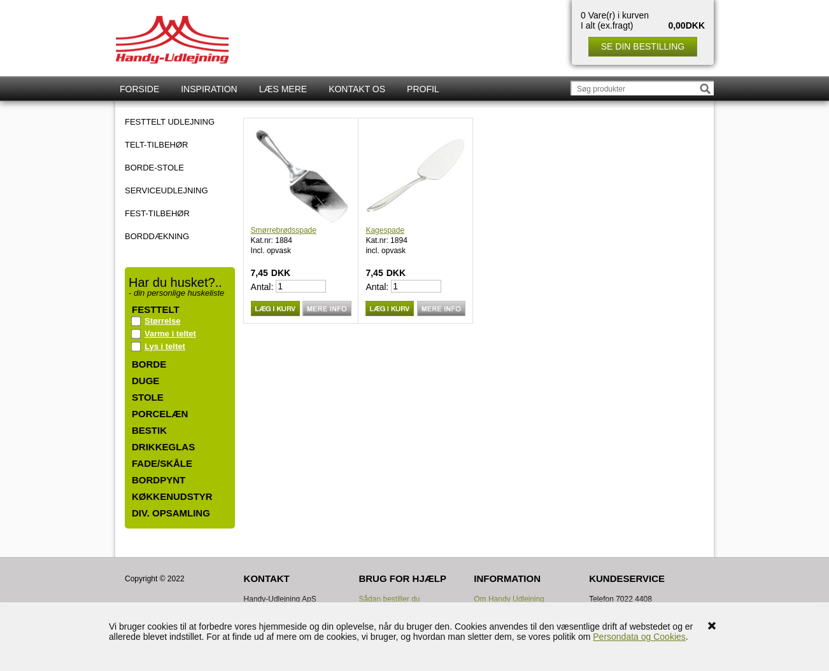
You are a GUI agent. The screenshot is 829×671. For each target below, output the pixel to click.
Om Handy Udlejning (509, 599)
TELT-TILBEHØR (156, 145)
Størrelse (162, 321)
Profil (423, 89)
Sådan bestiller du (389, 599)
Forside (139, 89)
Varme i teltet (170, 333)
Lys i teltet (165, 346)
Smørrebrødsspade (283, 230)
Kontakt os (357, 89)
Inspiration (209, 89)
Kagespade (384, 230)
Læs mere (283, 89)
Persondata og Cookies (639, 637)
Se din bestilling (642, 46)
